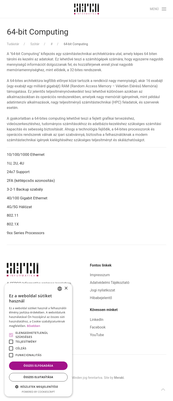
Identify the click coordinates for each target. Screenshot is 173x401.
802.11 (12, 215)
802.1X (13, 224)
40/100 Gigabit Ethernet (27, 198)
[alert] (38, 340)
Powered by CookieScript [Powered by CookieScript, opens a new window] (38, 391)
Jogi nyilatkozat (102, 290)
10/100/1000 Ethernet (26, 154)
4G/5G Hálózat (19, 207)
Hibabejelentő (101, 298)
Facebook (97, 327)
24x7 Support (18, 172)
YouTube (97, 335)
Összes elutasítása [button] (38, 377)
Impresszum (100, 275)
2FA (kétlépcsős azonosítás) (31, 180)
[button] (158, 9)
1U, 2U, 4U (15, 163)
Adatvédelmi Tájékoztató (109, 282)
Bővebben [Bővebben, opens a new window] (33, 326)
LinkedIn (96, 319)
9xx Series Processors (25, 233)
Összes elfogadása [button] (38, 366)
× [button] (66, 288)
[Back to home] (86, 9)
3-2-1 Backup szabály (25, 189)
